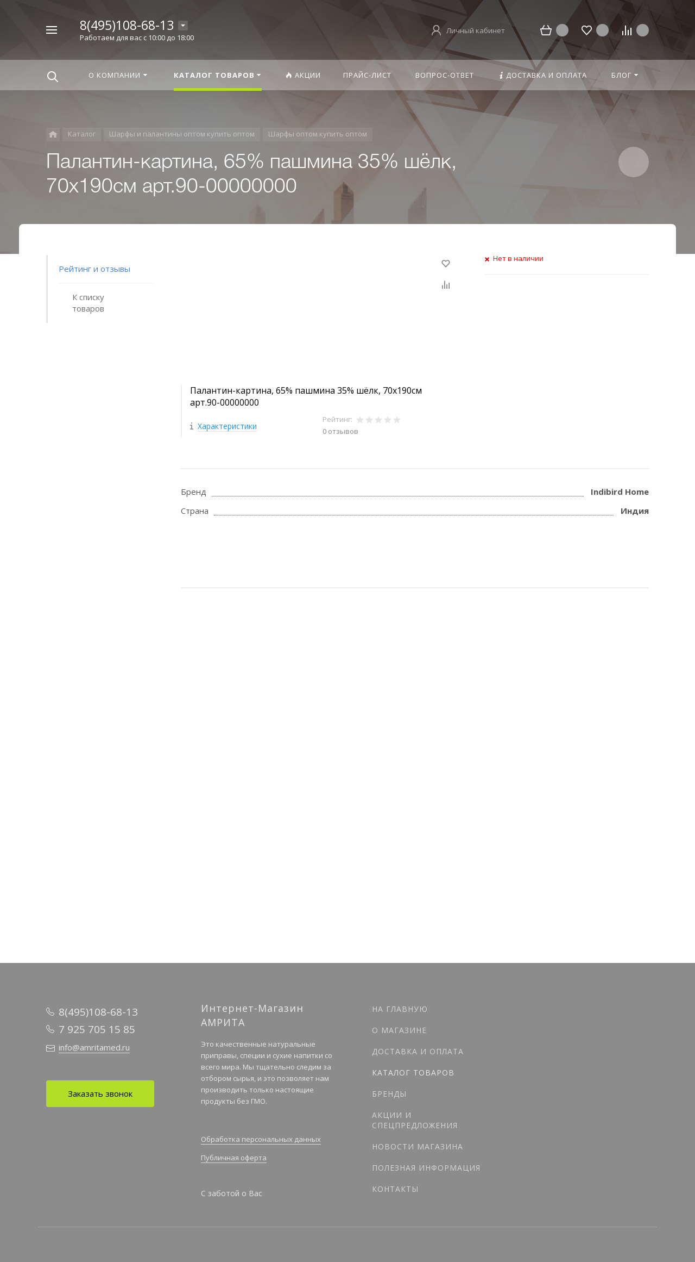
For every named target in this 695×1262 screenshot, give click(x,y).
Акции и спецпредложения (415, 1120)
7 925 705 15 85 (97, 1029)
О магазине (399, 1030)
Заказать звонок (100, 1093)
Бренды (389, 1094)
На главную (400, 1009)
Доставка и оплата (418, 1051)
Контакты (395, 1189)
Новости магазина (417, 1146)
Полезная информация (426, 1167)
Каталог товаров (413, 1072)
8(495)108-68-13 (127, 25)
